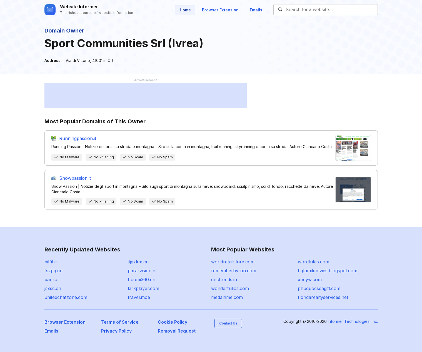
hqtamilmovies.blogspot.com (327, 270)
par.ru (50, 279)
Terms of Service (120, 322)
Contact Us (228, 323)
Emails (256, 10)
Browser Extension (220, 10)
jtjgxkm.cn (138, 261)
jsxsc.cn (52, 288)
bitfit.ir (50, 261)
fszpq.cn (53, 270)
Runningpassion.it (77, 138)
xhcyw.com (310, 279)
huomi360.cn (141, 279)
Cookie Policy (172, 322)
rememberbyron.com (233, 270)
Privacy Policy (116, 331)
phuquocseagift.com (319, 288)
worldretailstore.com (232, 261)
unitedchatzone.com (65, 297)
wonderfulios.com (230, 288)
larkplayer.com (143, 288)
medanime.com (227, 297)
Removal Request (177, 331)
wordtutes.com (313, 261)
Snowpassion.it (75, 178)
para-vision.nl (142, 270)
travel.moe (139, 297)
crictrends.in (224, 279)
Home (185, 10)
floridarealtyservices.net (323, 297)
